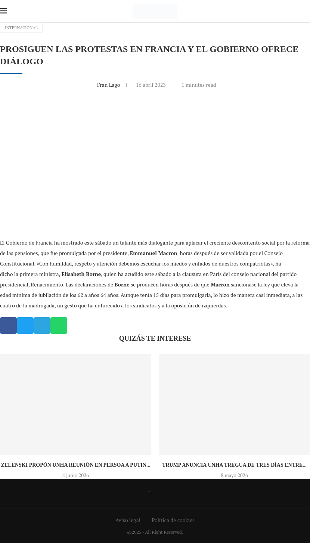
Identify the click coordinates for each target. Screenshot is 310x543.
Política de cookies (173, 520)
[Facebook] (149, 493)
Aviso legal (127, 520)
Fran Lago (109, 84)
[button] (8, 325)
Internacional (21, 27)
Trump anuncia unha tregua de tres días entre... (234, 465)
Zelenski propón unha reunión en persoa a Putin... (76, 465)
